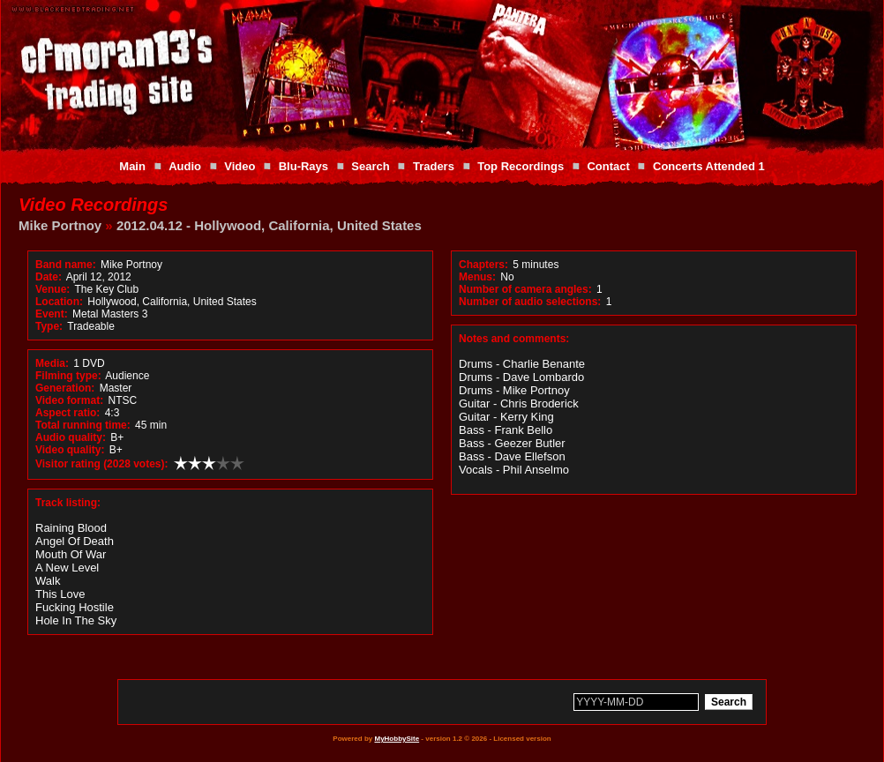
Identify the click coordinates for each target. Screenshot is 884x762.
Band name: (65, 264)
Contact (608, 166)
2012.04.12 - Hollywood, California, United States (269, 225)
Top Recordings (520, 166)
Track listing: (68, 503)
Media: (52, 363)
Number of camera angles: (525, 289)
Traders (433, 166)
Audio (185, 166)
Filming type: (68, 376)
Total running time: (83, 425)
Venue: (52, 289)
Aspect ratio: (67, 413)
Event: (51, 314)
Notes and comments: (514, 338)
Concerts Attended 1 (709, 166)
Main (132, 166)
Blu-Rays (303, 166)
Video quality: (69, 450)
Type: (49, 326)
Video (239, 166)
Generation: (64, 388)
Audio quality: (70, 437)
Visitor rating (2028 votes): (102, 464)
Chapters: (483, 264)
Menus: (477, 277)
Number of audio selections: (530, 301)
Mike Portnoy (60, 225)
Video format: (69, 400)
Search (370, 166)
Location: (59, 301)
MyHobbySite (396, 739)
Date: (48, 277)
